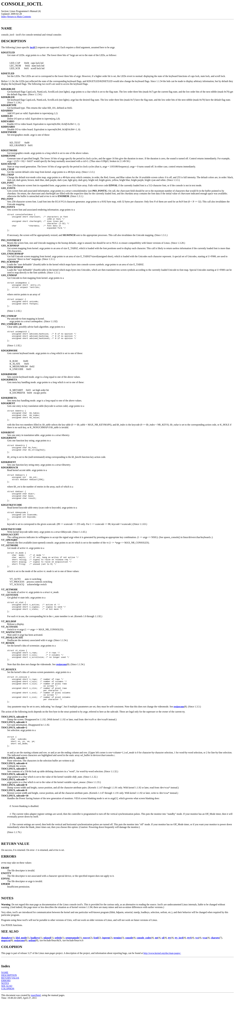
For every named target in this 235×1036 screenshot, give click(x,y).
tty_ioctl (179, 973)
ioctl (32, 47)
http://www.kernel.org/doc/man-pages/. (162, 988)
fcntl (96, 973)
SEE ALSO (6, 1021)
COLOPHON (7, 1024)
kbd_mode (21, 973)
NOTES (5, 1018)
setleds (58, 973)
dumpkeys (6, 973)
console (129, 973)
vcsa (204, 973)
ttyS (189, 973)
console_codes (144, 973)
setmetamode (72, 973)
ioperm (106, 973)
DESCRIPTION (9, 1010)
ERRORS (5, 1016)
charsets (215, 973)
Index (4, 16)
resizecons (61, 691)
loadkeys (35, 973)
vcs (196, 973)
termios (117, 973)
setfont (31, 976)
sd (163, 973)
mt (156, 973)
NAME (4, 1008)
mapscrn (5, 976)
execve (86, 973)
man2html (36, 1030)
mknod (47, 973)
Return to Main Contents (19, 16)
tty (169, 973)
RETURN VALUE (10, 1013)
